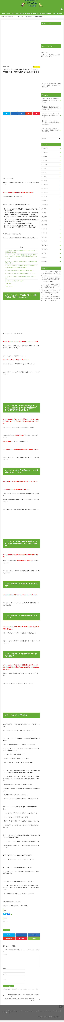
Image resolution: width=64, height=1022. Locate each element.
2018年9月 (44, 246)
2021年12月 (44, 180)
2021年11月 (44, 184)
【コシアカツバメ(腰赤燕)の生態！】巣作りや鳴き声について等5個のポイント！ (50, 278)
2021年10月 (44, 188)
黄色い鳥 (22, 15)
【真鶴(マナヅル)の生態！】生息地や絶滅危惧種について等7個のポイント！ (51, 101)
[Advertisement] (21, 33)
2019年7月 (44, 211)
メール (5, 975)
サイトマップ (36, 15)
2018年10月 (44, 242)
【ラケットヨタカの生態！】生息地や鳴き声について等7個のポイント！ (51, 115)
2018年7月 (44, 253)
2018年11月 (44, 238)
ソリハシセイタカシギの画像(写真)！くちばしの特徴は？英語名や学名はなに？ (21, 252)
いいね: (9, 288)
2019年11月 (44, 200)
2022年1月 (44, 177)
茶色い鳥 (8, 15)
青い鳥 (17, 15)
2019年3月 (44, 226)
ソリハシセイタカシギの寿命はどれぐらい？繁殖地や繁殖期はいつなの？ (21, 263)
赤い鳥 (13, 15)
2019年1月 (44, 234)
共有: (8, 285)
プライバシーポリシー (57, 15)
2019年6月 (44, 215)
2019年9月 (44, 203)
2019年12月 (44, 196)
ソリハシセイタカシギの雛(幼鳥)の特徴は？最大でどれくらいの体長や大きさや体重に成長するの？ (21, 268)
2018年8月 (44, 249)
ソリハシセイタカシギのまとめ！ (14, 282)
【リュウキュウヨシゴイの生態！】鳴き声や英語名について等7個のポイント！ (51, 128)
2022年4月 (44, 165)
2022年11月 (44, 146)
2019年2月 (44, 230)
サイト (4, 981)
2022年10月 (44, 150)
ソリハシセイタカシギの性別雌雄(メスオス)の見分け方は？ (20, 278)
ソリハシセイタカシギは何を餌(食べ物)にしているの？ (20, 275)
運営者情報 (48, 15)
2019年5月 (44, 219)
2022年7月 (44, 157)
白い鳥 (3, 15)
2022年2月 (44, 173)
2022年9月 (44, 154)
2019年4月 (44, 223)
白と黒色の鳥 (7, 931)
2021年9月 (44, 192)
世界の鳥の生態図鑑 (48, 1018)
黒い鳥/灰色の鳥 (28, 15)
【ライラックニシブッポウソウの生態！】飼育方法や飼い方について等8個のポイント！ (51, 109)
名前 (4, 970)
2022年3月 (44, 169)
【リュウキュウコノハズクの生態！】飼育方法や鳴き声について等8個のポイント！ (51, 121)
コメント (5, 955)
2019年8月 (44, 207)
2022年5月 (44, 161)
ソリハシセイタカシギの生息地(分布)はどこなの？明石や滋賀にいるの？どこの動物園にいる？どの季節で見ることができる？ (21, 258)
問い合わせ (42, 15)
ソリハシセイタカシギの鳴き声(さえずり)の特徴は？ (19, 272)
